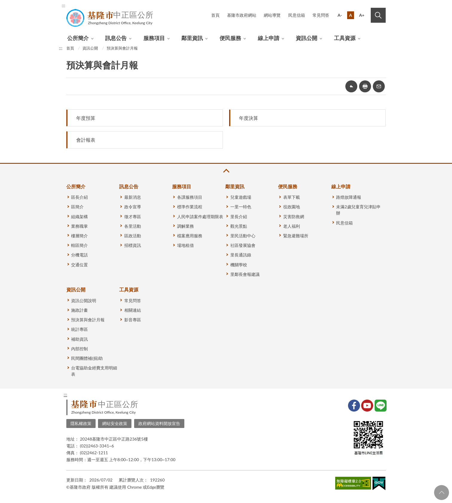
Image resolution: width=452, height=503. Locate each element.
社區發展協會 (242, 245)
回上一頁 (351, 86)
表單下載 (291, 197)
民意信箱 (296, 15)
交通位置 (79, 264)
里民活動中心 (242, 235)
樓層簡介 (79, 235)
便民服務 (230, 38)
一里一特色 (240, 206)
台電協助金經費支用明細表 (94, 371)
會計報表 (85, 140)
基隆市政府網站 (241, 15)
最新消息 (132, 197)
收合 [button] (226, 170)
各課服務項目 (189, 197)
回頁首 (441, 492)
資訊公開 (306, 38)
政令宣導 (132, 206)
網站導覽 (272, 15)
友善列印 (365, 86)
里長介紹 (238, 216)
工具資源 (345, 38)
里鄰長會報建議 (245, 274)
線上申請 (268, 38)
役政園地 (291, 206)
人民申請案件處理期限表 (200, 216)
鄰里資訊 (192, 38)
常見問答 (320, 15)
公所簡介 (78, 38)
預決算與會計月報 (122, 48)
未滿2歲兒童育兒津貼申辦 (358, 209)
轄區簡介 (79, 245)
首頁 (215, 15)
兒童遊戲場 (240, 197)
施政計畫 (79, 310)
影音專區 (132, 319)
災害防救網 (293, 216)
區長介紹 (79, 197)
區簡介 (77, 206)
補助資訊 (79, 339)
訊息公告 (116, 38)
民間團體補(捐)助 (86, 358)
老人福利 (291, 226)
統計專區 (79, 329)
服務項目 (154, 38)
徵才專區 (132, 216)
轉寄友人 (379, 86)
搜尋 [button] (378, 15)
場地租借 (185, 245)
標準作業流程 (189, 206)
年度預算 (85, 118)
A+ (361, 15)
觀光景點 (238, 226)
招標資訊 (132, 245)
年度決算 (248, 118)
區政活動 (132, 235)
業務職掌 (79, 226)
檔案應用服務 (189, 235)
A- (340, 15)
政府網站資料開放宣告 (159, 423)
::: (63, 5)
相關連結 (132, 310)
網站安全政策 (114, 423)
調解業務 (185, 226)
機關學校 (238, 264)
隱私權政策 (81, 423)
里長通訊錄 (240, 254)
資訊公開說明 (83, 300)
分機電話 (79, 254)
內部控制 (79, 348)
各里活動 (132, 226)
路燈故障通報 (348, 197)
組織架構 (79, 216)
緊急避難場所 (295, 235)
